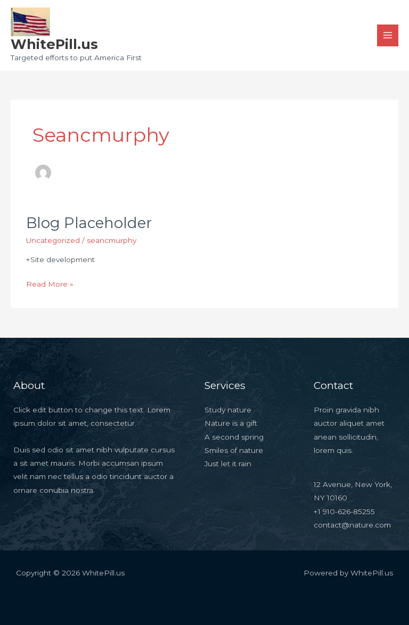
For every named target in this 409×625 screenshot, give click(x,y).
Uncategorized (53, 240)
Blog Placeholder (89, 223)
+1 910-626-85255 (344, 511)
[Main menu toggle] (388, 35)
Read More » (49, 283)
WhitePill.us (54, 44)
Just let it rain (227, 463)
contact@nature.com (352, 525)
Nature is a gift (230, 423)
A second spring (234, 437)
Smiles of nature (233, 450)
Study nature (227, 409)
